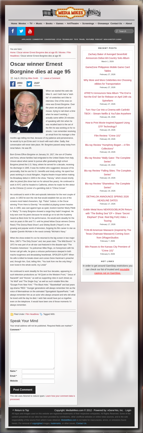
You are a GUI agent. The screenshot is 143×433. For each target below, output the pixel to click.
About (129, 23)
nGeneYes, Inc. (115, 410)
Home (14, 23)
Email (13, 376)
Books (50, 23)
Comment (15, 329)
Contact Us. (81, 423)
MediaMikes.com (74, 410)
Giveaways (103, 23)
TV (32, 23)
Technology (67, 39)
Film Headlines (32, 314)
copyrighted (37, 423)
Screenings (89, 23)
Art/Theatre (74, 23)
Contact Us (117, 23)
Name (13, 371)
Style (58, 39)
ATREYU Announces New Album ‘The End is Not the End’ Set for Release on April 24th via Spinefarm (107, 97)
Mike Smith (33, 78)
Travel (82, 39)
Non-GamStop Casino (112, 39)
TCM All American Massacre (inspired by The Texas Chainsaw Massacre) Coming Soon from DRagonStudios (107, 234)
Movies (24, 23)
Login (128, 410)
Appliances (26, 39)
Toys (76, 39)
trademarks (56, 423)
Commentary (37, 39)
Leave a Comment (52, 78)
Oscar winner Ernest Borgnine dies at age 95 (37, 52)
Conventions (49, 39)
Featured (90, 39)
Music (40, 23)
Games (61, 23)
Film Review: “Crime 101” (107, 135)
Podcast (99, 39)
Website (14, 381)
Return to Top (22, 410)
